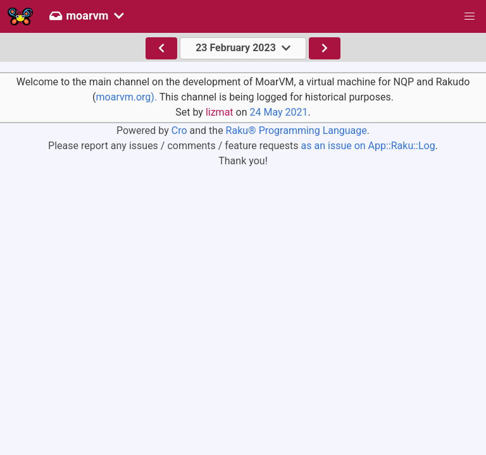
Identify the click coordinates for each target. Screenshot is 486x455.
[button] (469, 16)
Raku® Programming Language (296, 130)
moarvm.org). (127, 97)
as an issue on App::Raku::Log (368, 146)
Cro (179, 130)
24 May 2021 (278, 112)
